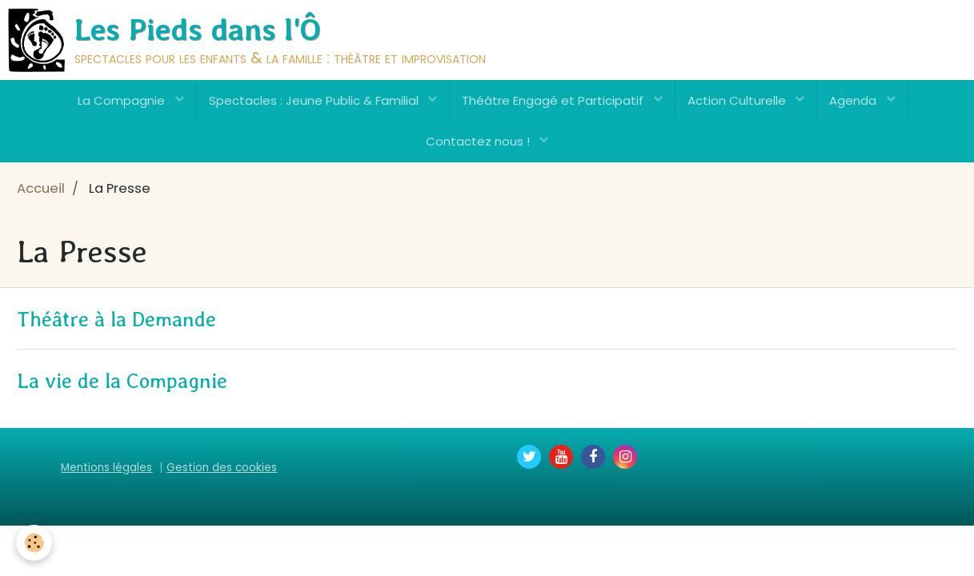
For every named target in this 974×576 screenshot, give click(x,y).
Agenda (854, 100)
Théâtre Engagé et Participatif (554, 100)
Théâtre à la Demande (116, 318)
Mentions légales (106, 467)
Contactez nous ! (479, 141)
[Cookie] (34, 543)
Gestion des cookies (221, 467)
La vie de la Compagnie (122, 381)
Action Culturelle (738, 100)
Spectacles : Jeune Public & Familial (315, 100)
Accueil (41, 188)
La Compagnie (123, 100)
